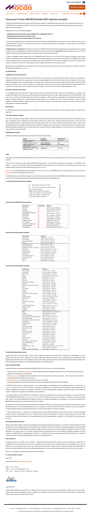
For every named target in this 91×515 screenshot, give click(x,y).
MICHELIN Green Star (15, 380)
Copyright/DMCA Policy (59, 508)
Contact (45, 14)
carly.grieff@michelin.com (25, 461)
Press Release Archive (21, 508)
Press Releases (22, 14)
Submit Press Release (34, 508)
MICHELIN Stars (28, 371)
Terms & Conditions (46, 508)
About (12, 508)
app (37, 397)
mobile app (24, 68)
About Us (54, 14)
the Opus (8, 172)
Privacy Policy (71, 508)
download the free (31, 397)
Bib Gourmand (13, 376)
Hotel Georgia (9, 170)
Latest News (10, 14)
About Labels (34, 14)
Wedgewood (46, 170)
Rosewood (43, 167)
